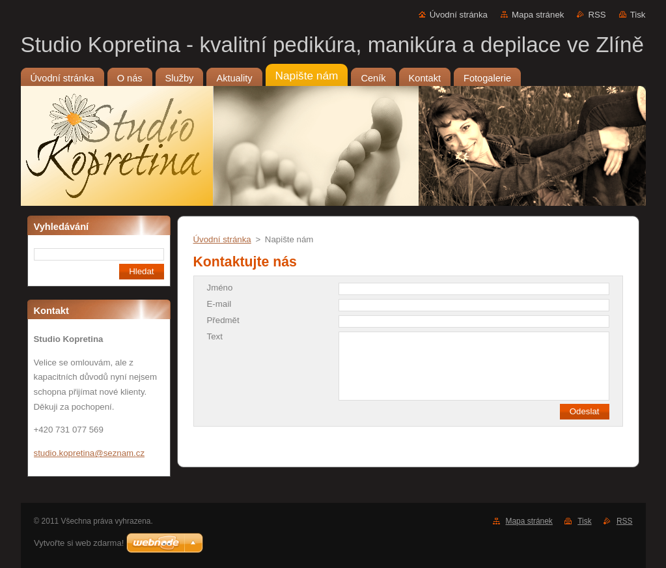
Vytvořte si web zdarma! (79, 543)
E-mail (219, 304)
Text (215, 336)
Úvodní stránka (459, 15)
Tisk (638, 15)
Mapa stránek (538, 15)
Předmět (223, 320)
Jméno (220, 287)
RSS (596, 15)
